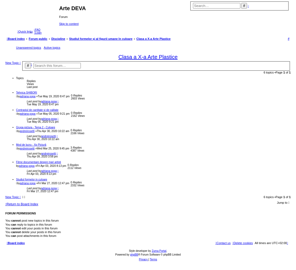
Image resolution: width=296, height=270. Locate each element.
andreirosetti (27, 131)
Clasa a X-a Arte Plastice (147, 57)
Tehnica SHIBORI (26, 92)
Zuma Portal (159, 250)
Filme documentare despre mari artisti (38, 162)
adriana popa (27, 96)
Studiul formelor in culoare (31, 179)
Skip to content (69, 23)
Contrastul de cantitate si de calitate (37, 110)
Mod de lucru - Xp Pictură (31, 144)
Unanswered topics (28, 47)
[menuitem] (37, 29)
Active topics (52, 47)
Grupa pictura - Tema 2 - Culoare (35, 127)
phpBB (134, 254)
